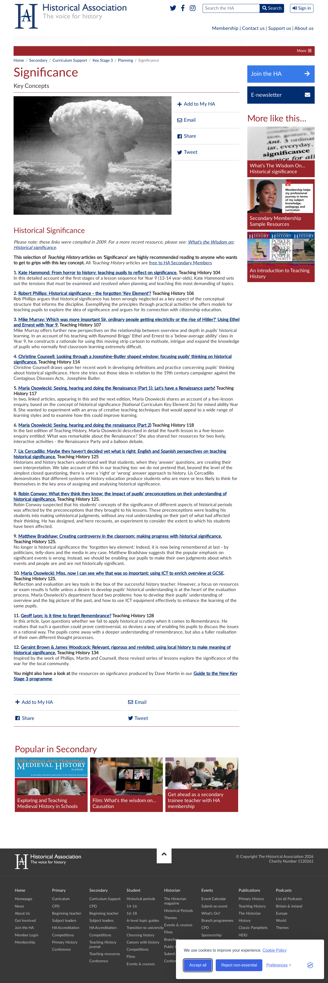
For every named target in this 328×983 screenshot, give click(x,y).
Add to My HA (195, 104)
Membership (225, 28)
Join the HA (24, 928)
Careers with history (143, 942)
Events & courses (141, 964)
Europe (282, 913)
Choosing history (140, 935)
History (245, 921)
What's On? (210, 913)
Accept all (197, 965)
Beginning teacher (89, 51)
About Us (22, 913)
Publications (224, 41)
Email (186, 120)
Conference (61, 949)
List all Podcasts (289, 899)
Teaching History (252, 906)
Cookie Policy (275, 950)
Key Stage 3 (103, 60)
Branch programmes (217, 921)
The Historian (250, 913)
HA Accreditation (161, 51)
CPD (62, 51)
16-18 (132, 913)
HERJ (243, 935)
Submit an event (214, 906)
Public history (175, 947)
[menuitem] (29, 41)
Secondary (63, 41)
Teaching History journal (235, 51)
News (19, 906)
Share (186, 136)
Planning (125, 60)
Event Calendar (213, 899)
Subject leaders (125, 51)
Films (131, 957)
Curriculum (61, 899)
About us (303, 28)
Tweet (186, 152)
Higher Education (141, 41)
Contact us (253, 28)
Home (19, 60)
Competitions (195, 51)
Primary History (64, 942)
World (281, 921)
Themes (170, 918)
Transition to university (145, 928)
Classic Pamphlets (253, 928)
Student (98, 41)
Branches (297, 41)
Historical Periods (178, 911)
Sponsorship (211, 935)
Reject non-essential (239, 965)
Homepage (23, 899)
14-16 (132, 906)
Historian (185, 41)
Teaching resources (104, 954)
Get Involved (25, 921)
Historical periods (141, 899)
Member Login (26, 935)
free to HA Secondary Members (180, 263)
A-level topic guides (143, 921)
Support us (279, 28)
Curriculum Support (33, 51)
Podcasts (262, 41)
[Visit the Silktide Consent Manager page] (310, 965)
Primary (29, 41)
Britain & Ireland (289, 906)
